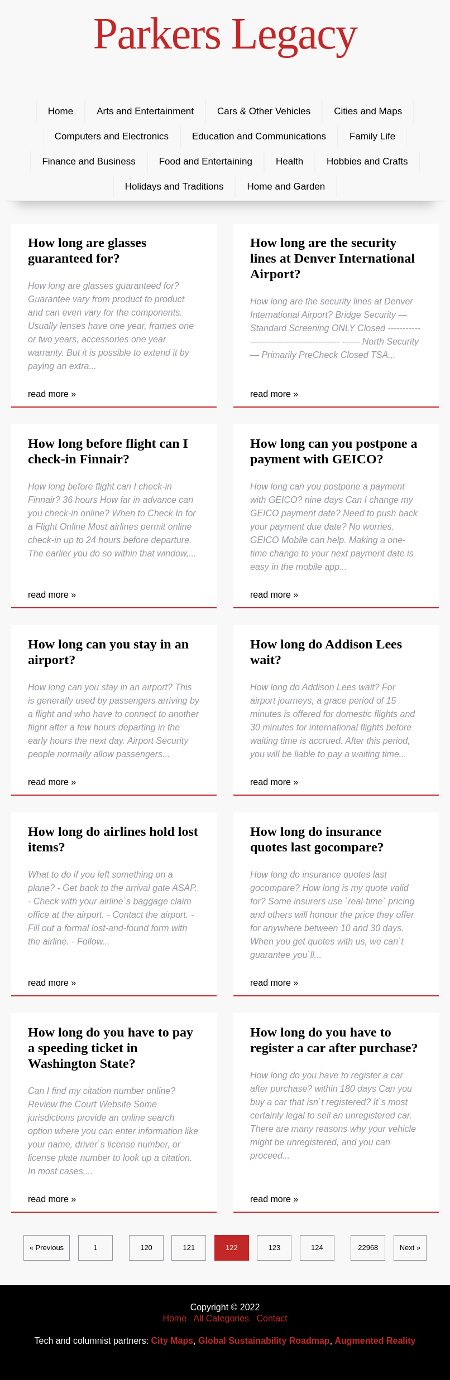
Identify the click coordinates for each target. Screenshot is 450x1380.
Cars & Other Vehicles (263, 111)
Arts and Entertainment (145, 111)
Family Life (372, 136)
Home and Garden (286, 186)
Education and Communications (259, 136)
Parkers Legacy (225, 33)
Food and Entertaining (205, 161)
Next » (410, 1247)
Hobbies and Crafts (367, 161)
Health (289, 161)
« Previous (47, 1247)
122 (232, 1247)
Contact (271, 1318)
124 (317, 1247)
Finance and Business (88, 161)
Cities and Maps (368, 111)
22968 (368, 1247)
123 (275, 1247)
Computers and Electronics (112, 136)
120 (146, 1247)
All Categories (222, 1318)
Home (60, 111)
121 (189, 1247)
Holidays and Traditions (174, 186)
